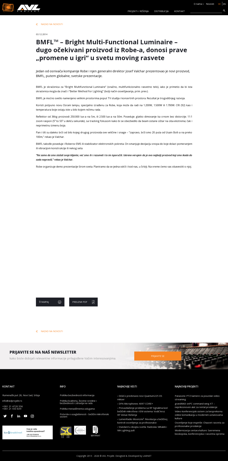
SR (218, 4)
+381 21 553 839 (11, 408)
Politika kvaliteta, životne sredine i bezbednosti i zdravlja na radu (78, 402)
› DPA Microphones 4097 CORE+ (135, 403)
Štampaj (50, 302)
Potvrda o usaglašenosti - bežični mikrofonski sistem (84, 415)
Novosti (209, 4)
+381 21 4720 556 (12, 406)
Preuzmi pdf (83, 302)
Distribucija (161, 11)
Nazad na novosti (49, 24)
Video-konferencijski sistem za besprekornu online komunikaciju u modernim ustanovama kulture (199, 415)
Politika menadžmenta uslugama (77, 408)
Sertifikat (95, 431)
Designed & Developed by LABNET (133, 455)
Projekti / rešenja (138, 11)
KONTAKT (179, 11)
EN (224, 4)
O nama (197, 4)
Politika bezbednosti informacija (77, 395)
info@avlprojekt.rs (12, 400)
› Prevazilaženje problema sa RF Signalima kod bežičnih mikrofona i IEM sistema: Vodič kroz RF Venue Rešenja (142, 411)
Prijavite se (164, 355)
